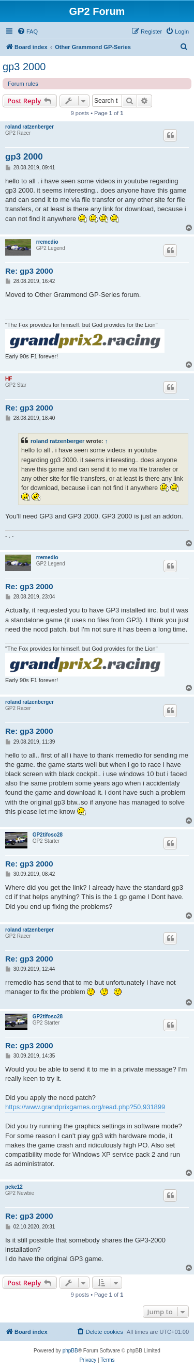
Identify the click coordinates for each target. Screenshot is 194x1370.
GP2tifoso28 (48, 835)
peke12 (14, 1187)
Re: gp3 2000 (29, 270)
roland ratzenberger (29, 127)
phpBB (70, 1350)
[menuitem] (27, 31)
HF (8, 379)
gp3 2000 (24, 66)
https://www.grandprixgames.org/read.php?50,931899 (85, 1107)
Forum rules (23, 84)
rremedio (47, 242)
